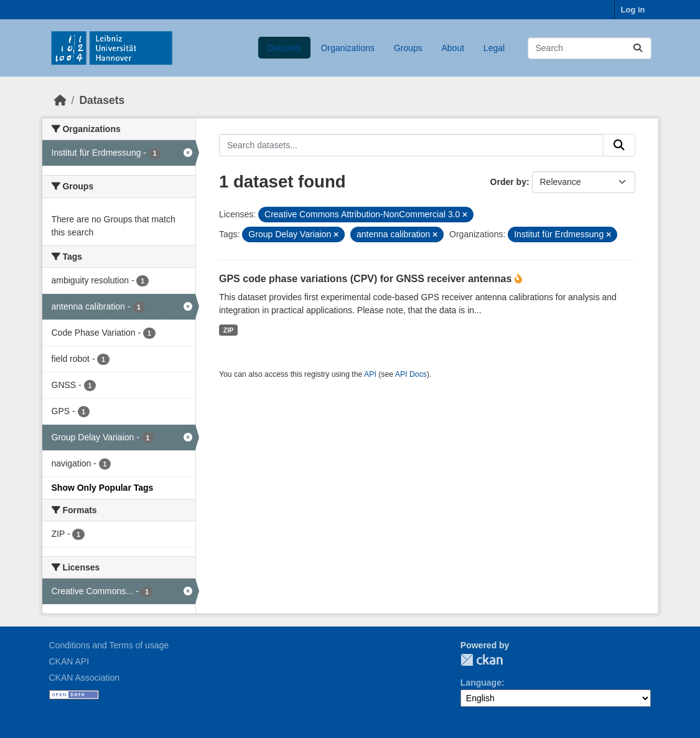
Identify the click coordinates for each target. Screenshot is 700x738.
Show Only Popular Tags (103, 488)
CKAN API (69, 661)
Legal (494, 48)
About (452, 48)
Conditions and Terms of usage (109, 645)
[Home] (60, 100)
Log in (633, 9)
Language (481, 683)
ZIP (228, 330)
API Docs (411, 374)
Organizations (348, 48)
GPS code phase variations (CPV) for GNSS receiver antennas (367, 278)
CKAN (481, 659)
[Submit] (637, 48)
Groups (408, 48)
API (370, 374)
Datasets (285, 48)
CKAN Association (84, 678)
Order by (508, 182)
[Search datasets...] (589, 48)
